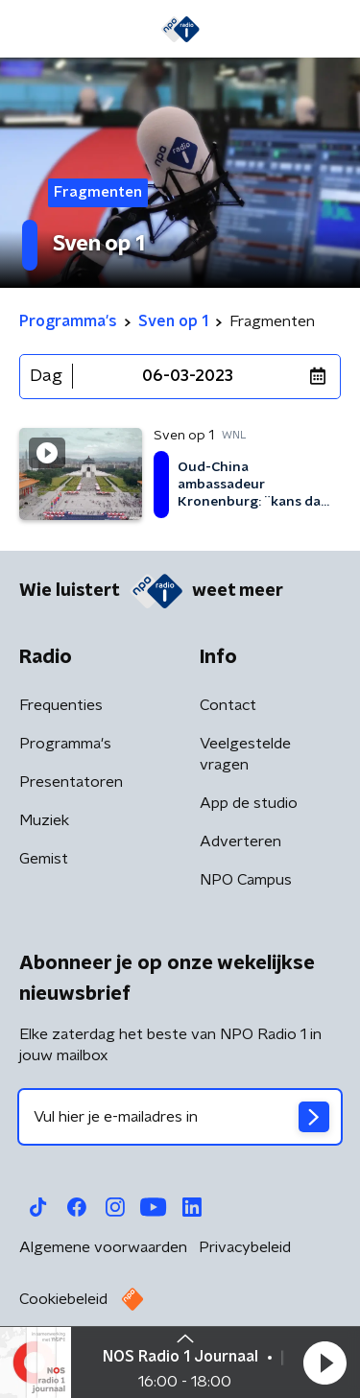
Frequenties (61, 705)
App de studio (249, 803)
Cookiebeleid (63, 1299)
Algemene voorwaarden (103, 1247)
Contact (228, 705)
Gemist (43, 858)
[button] (324, 1362)
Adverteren (240, 841)
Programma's (65, 743)
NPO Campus (246, 880)
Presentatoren (71, 782)
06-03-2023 (187, 376)
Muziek (44, 820)
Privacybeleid (245, 1247)
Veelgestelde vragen (245, 754)
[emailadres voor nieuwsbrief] (180, 1117)
